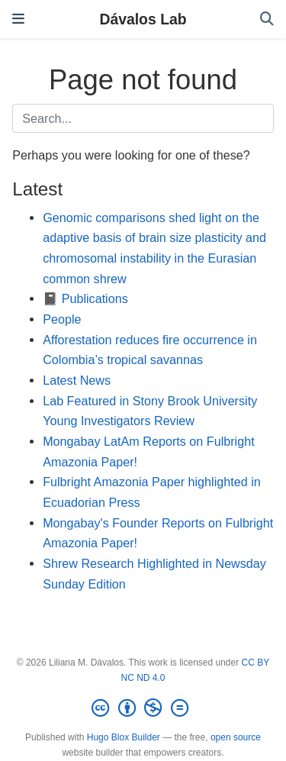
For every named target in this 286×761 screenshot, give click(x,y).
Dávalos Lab (142, 19)
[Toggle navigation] (18, 18)
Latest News (77, 380)
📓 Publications (85, 298)
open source (235, 737)
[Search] (267, 19)
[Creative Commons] (143, 708)
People (62, 319)
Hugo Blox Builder (123, 737)
